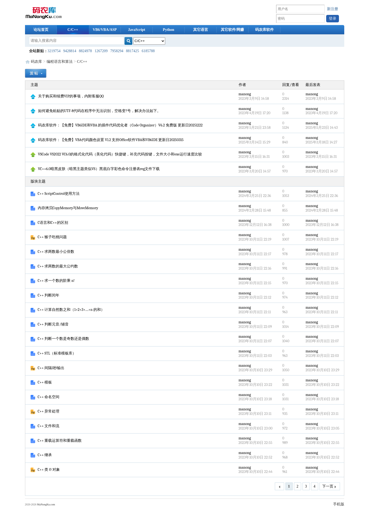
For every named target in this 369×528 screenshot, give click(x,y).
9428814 (69, 51)
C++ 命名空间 (45, 397)
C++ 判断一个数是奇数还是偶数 (60, 338)
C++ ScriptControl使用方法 (55, 193)
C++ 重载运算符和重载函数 (56, 440)
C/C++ (72, 30)
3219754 (54, 51)
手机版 (338, 504)
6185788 (148, 51)
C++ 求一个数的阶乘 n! (53, 280)
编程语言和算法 (60, 62)
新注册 (332, 9)
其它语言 (200, 30)
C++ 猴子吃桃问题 (49, 237)
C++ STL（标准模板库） (53, 353)
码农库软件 (264, 30)
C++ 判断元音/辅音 (50, 324)
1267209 (101, 51)
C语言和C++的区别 (49, 222)
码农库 (36, 62)
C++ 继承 (41, 455)
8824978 (85, 51)
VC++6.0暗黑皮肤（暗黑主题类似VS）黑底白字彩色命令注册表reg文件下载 (95, 169)
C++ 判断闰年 (45, 295)
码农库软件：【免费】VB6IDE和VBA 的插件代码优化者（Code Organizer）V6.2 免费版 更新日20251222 (117, 125)
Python (168, 30)
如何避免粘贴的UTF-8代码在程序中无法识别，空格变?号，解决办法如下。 (96, 111)
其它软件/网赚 (232, 30)
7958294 (116, 51)
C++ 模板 (41, 382)
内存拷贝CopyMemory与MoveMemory (64, 208)
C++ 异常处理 (45, 411)
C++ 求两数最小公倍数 (52, 251)
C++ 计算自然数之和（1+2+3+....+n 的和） (68, 309)
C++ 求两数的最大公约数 (54, 266)
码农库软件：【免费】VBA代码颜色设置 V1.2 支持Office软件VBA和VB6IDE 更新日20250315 (107, 140)
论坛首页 (41, 30)
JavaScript (136, 30)
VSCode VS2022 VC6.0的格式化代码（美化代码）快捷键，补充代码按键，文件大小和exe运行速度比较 (116, 154)
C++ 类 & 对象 (45, 469)
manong (245, 94)
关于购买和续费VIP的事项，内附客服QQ (67, 96)
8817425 (132, 51)
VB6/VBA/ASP (105, 30)
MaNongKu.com (46, 504)
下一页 (329, 486)
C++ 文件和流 (45, 426)
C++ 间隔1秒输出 (48, 368)
